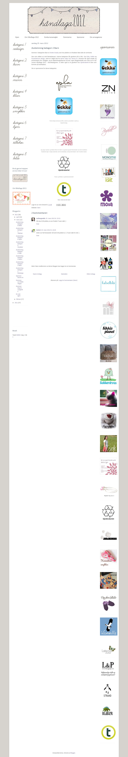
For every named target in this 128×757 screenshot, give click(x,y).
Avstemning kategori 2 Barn (19, 263)
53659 (18, 335)
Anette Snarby (54, 52)
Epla (88, 56)
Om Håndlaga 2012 (32, 37)
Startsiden (64, 274)
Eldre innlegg (91, 274)
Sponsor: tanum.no (19, 276)
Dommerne (67, 37)
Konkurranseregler (51, 37)
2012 (16, 214)
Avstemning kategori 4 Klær (19, 251)
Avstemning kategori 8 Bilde (19, 223)
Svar (37, 224)
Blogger (72, 753)
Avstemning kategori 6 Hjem (19, 237)
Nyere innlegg (37, 274)
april (17, 217)
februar (18, 299)
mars (18, 220)
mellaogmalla (40, 218)
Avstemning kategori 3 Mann (19, 257)
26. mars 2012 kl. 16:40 (48, 230)
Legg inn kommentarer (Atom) (68, 280)
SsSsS (38, 230)
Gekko (92, 56)
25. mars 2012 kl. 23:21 (53, 218)
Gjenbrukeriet (84, 62)
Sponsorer (80, 37)
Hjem (17, 37)
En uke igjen (18, 295)
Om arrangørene (96, 37)
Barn (38, 207)
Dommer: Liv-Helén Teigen (19, 281)
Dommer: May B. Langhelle (19, 288)
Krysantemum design (38, 58)
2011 (16, 302)
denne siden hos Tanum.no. (69, 58)
